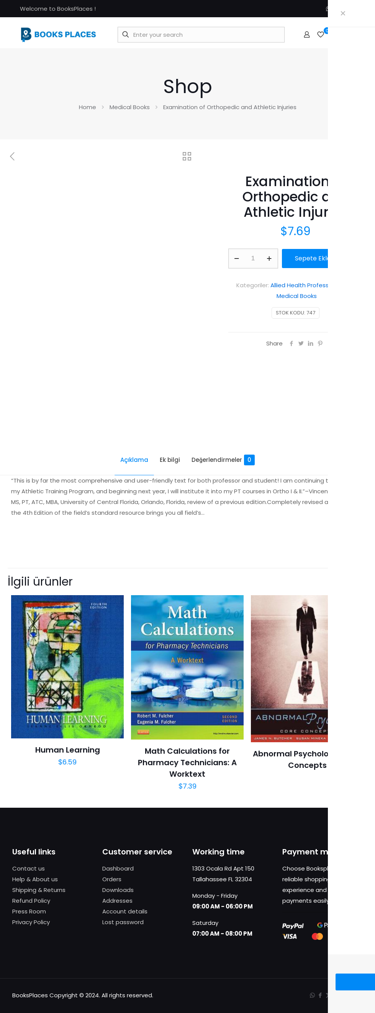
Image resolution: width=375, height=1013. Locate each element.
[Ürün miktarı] (253, 258)
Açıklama (134, 460)
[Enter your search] (201, 35)
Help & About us (35, 879)
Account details (124, 911)
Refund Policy (31, 901)
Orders (111, 879)
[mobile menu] (352, 34)
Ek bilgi (170, 460)
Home (87, 107)
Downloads (118, 890)
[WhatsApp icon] (328, 9)
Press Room (29, 911)
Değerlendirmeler (223, 460)
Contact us (28, 868)
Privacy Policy (31, 922)
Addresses (117, 901)
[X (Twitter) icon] (344, 9)
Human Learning (67, 750)
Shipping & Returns (39, 890)
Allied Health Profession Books (312, 285)
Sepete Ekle (313, 258)
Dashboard (118, 868)
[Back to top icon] (355, 995)
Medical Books (130, 107)
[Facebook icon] (336, 9)
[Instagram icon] (352, 9)
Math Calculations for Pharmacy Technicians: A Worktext (187, 762)
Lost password (123, 922)
